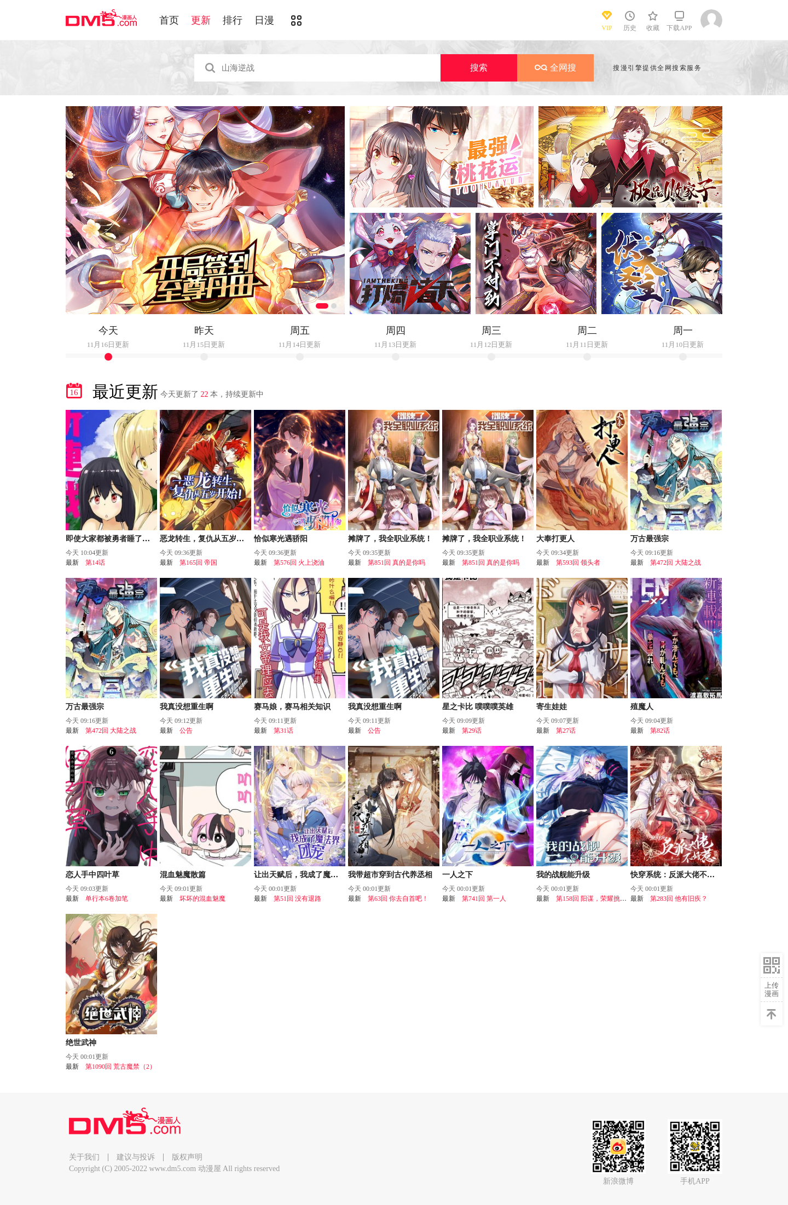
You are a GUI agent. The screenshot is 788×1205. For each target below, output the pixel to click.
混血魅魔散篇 (183, 875)
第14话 (95, 562)
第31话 (283, 730)
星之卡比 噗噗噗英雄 (477, 707)
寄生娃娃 (551, 707)
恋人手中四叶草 (92, 875)
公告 (186, 730)
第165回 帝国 (198, 562)
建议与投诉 (136, 1157)
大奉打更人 (555, 539)
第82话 (660, 730)
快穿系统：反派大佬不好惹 (676, 875)
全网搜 (555, 67)
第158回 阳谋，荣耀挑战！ (594, 898)
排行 (232, 20)
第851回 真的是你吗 (396, 562)
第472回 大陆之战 (675, 562)
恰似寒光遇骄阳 (281, 539)
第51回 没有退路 (297, 898)
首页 (169, 20)
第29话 (472, 730)
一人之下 (457, 875)
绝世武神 (81, 1043)
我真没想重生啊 (186, 707)
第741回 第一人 (484, 898)
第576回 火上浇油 (299, 562)
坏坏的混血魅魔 (202, 898)
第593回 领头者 (578, 562)
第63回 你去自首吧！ (398, 898)
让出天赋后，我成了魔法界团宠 (307, 875)
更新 (201, 20)
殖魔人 (641, 707)
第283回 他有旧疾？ (679, 898)
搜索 (479, 67)
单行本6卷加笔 (106, 898)
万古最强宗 (649, 539)
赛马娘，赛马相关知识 (292, 707)
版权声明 (187, 1157)
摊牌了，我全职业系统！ (390, 539)
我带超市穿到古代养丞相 (390, 875)
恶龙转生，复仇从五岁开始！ (209, 539)
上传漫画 (771, 989)
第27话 (566, 730)
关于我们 (84, 1157)
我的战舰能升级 (563, 875)
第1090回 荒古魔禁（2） (120, 1066)
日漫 (264, 20)
